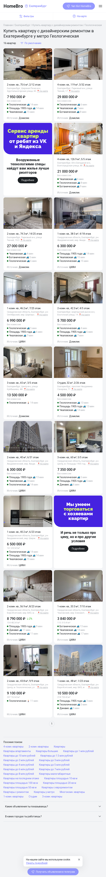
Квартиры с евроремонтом (57, 787)
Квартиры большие (47, 751)
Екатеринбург (22, 25)
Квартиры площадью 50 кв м (19, 787)
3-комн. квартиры (52, 796)
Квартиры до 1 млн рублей (78, 751)
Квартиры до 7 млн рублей (54, 769)
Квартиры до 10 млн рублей (19, 755)
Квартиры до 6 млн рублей (18, 769)
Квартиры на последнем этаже (21, 778)
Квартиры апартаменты (17, 751)
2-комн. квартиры (39, 746)
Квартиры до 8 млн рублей (18, 773)
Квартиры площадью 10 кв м (60, 778)
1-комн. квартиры (13, 796)
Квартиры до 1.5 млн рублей (56, 755)
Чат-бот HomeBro (78, 6)
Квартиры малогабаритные (55, 773)
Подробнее (27, 180)
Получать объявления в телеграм (53, 872)
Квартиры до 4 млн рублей (18, 764)
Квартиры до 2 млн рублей (18, 760)
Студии (33, 796)
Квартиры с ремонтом (16, 792)
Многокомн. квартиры (72, 792)
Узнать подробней (36, 863)
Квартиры (59, 746)
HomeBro (13, 6)
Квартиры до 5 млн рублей (54, 764)
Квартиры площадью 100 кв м (20, 783)
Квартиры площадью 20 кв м (59, 783)
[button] (53, 806)
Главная (8, 25)
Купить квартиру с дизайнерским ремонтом (57, 25)
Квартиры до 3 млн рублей (54, 760)
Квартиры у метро (44, 792)
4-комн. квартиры (13, 746)
